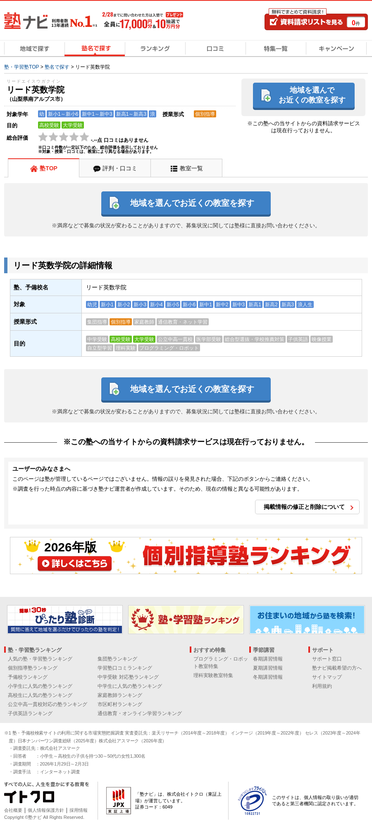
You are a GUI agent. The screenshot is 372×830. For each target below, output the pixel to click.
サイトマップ (327, 677)
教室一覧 (191, 168)
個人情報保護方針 (46, 810)
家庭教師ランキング (120, 695)
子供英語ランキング (30, 713)
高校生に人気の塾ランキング (40, 695)
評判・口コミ (120, 168)
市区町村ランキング (120, 704)
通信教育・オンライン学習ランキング (140, 713)
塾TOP (48, 168)
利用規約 (322, 686)
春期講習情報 (268, 659)
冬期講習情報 (268, 677)
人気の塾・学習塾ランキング (40, 659)
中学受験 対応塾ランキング (128, 677)
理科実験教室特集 (213, 675)
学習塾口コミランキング (125, 668)
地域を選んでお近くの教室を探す (312, 95)
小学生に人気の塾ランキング (40, 686)
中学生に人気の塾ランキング (130, 686)
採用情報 (78, 810)
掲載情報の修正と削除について (304, 506)
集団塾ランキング (117, 659)
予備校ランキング (28, 677)
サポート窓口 (327, 659)
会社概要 (13, 810)
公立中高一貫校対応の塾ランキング (47, 704)
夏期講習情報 (268, 668)
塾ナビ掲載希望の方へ (337, 668)
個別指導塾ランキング (32, 668)
